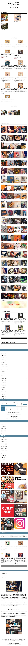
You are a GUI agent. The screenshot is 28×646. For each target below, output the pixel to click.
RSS (21, 640)
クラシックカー (3, 536)
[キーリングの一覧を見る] (14, 171)
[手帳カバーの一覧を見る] (14, 188)
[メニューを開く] (10, 7)
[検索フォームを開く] (13, 7)
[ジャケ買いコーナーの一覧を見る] (14, 229)
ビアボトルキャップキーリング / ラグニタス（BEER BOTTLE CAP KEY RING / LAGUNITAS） (20, 546)
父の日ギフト (22, 535)
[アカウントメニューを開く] (15, 7)
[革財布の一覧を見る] (14, 129)
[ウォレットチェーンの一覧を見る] (14, 146)
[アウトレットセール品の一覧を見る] (14, 304)
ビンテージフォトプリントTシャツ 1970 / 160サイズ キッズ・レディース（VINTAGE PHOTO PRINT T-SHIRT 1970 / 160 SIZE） (20, 319)
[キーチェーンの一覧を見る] (14, 263)
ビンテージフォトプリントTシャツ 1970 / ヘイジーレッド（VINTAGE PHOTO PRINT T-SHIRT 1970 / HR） (7, 319)
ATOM (22, 640)
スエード (18, 536)
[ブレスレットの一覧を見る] (14, 271)
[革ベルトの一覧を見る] (14, 254)
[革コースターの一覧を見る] (14, 204)
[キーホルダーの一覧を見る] (14, 154)
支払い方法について (6, 639)
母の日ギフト (19, 535)
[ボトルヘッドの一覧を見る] (14, 163)
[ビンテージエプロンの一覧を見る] (14, 238)
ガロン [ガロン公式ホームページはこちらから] (14, 643)
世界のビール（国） (4, 535)
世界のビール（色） (8, 535)
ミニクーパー (25, 535)
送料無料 (11, 536)
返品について (16, 639)
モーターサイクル (7, 536)
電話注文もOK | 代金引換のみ (14, 416)
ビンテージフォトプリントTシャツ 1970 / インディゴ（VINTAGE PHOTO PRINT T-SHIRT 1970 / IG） (7, 331)
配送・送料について (12, 639)
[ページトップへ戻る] (14, 637)
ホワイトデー (16, 535)
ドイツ (22, 536)
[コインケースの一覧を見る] (14, 196)
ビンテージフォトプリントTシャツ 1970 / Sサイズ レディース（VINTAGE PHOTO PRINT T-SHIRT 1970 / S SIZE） (20, 331)
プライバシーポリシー (7, 640)
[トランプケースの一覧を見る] (14, 246)
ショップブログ (17, 640)
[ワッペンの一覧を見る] (14, 221)
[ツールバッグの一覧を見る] (14, 288)
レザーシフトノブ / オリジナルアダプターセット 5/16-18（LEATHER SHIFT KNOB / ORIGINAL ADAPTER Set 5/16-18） (7, 559)
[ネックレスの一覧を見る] (14, 138)
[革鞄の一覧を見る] (14, 213)
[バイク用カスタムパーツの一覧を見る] (14, 279)
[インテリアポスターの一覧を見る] (14, 179)
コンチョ (16, 536)
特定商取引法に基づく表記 (22, 639)
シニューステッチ (25, 536)
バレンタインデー (12, 535)
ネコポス (13, 536)
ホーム (2, 639)
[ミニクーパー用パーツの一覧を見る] (14, 296)
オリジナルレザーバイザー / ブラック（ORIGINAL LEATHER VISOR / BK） (7, 546)
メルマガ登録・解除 (13, 640)
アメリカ (20, 536)
